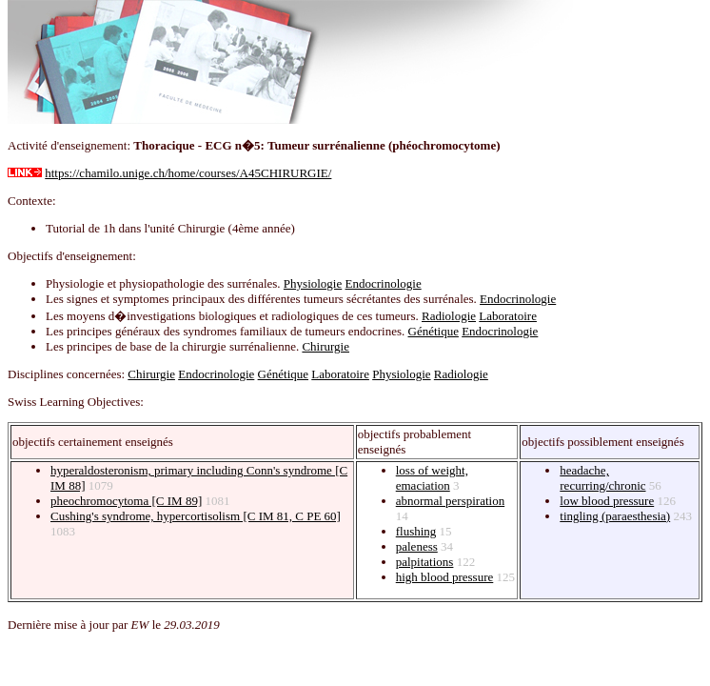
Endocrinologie (383, 283)
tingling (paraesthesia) (615, 516)
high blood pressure (445, 577)
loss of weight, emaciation (432, 478)
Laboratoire (508, 316)
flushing (416, 531)
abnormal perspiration (450, 501)
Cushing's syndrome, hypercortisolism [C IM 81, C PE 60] (195, 516)
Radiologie (449, 316)
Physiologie (313, 283)
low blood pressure (607, 501)
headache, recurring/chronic (602, 478)
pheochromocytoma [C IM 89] (126, 501)
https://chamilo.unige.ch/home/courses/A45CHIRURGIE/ (188, 173)
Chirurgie (325, 346)
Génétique (433, 331)
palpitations (425, 562)
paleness (417, 546)
